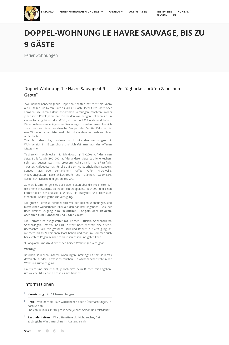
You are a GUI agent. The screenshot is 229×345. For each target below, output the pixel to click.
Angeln (114, 11)
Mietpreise (164, 11)
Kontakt (184, 11)
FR (174, 15)
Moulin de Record (40, 11)
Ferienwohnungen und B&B (79, 11)
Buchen (162, 15)
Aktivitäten (138, 11)
